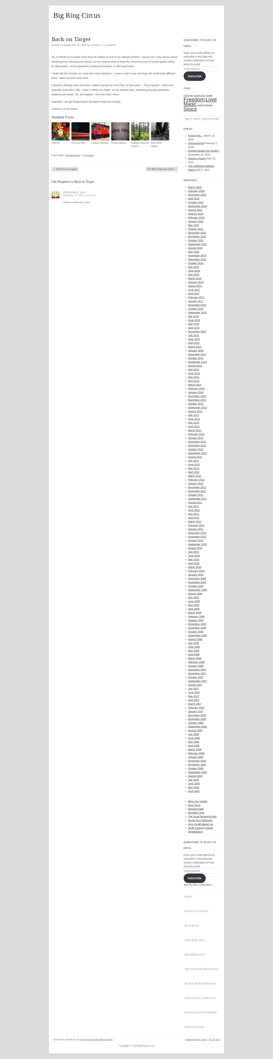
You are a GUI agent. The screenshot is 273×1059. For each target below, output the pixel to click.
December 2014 (197, 354)
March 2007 (195, 703)
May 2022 (193, 225)
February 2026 (196, 191)
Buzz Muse (194, 805)
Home (188, 896)
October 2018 (196, 263)
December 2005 (197, 760)
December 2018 (197, 259)
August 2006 (195, 730)
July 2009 (193, 597)
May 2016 (193, 324)
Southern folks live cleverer (140, 144)
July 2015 (193, 335)
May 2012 (193, 468)
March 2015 (195, 346)
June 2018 (194, 270)
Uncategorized (72, 155)
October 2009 (196, 586)
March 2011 (195, 521)
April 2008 (194, 654)
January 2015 (196, 350)
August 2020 (195, 248)
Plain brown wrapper (65, 169)
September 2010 (197, 544)
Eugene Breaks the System (203, 150)
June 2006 (194, 738)
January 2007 (196, 711)
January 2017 (196, 301)
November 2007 (197, 673)
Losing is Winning (99, 143)
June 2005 (194, 783)
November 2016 (197, 305)
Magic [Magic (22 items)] (190, 104)
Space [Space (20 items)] (190, 109)
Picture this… (195, 135)
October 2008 (196, 631)
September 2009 (197, 589)
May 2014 (193, 377)
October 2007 (196, 677)
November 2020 (197, 236)
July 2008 (193, 643)
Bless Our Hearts (198, 801)
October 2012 (196, 449)
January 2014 (196, 392)
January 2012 (196, 483)
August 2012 (195, 457)
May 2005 (193, 787)
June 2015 (194, 339)
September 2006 (197, 726)
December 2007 (197, 669)
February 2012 (196, 479)
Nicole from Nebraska (200, 820)
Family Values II (118, 143)
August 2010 (195, 548)
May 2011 (193, 513)
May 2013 (193, 422)
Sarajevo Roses (197, 158)
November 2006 (197, 719)
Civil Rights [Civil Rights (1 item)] (188, 95)
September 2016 (197, 312)
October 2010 (196, 540)
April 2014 (194, 381)
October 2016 (196, 308)
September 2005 (197, 772)
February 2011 (196, 525)
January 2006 (196, 757)
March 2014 (195, 384)
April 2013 (194, 426)
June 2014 (194, 373)
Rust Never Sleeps (156, 144)
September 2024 (197, 206)
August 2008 (195, 639)
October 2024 (196, 202)
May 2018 (193, 274)
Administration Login (196, 1039)
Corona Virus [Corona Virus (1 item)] (199, 95)
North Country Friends (200, 828)
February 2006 (196, 753)
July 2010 (193, 551)
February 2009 (196, 616)
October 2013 (196, 403)
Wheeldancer (195, 831)
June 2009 (194, 601)
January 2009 (196, 620)
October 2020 (196, 240)
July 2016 (193, 316)
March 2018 (195, 278)
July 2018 (193, 267)
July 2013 (193, 415)
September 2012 (197, 453)
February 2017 (196, 297)
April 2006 (194, 745)
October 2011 (196, 495)
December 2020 (197, 232)
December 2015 (197, 331)
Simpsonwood (196, 143)
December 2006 (197, 715)
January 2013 (196, 438)
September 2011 (197, 498)
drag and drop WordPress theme (96, 1039)
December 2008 (197, 624)
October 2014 (196, 358)
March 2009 (195, 612)
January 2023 (196, 221)
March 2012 (195, 476)
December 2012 (197, 441)
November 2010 (197, 536)
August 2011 (195, 502)
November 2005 (197, 764)
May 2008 (193, 650)
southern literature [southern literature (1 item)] (205, 105)
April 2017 (194, 293)
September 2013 (197, 407)
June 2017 (194, 289)
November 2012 (197, 445)
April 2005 (194, 791)
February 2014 (196, 388)
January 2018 (196, 282)
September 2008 (197, 635)
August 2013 (195, 411)
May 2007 (193, 696)
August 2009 (195, 593)
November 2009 (197, 582)
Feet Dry (56, 143)
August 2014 (195, 365)
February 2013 (196, 434)
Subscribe (194, 76)
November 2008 (197, 627)
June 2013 (194, 419)
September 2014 (197, 362)
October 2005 (196, 768)
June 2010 (194, 555)
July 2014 (193, 369)
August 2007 (195, 684)
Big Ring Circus (76, 15)
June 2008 (194, 646)
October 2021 (196, 229)
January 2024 (196, 213)
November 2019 (197, 255)
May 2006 (193, 741)
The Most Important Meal (162, 169)
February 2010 (196, 570)
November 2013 (197, 400)
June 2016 (194, 320)
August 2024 (195, 210)
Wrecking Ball (196, 809)
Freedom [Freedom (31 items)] (194, 99)
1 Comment (109, 45)
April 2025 (194, 198)
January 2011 (196, 529)
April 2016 (194, 327)
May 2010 (193, 559)
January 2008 (196, 665)
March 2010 (195, 567)
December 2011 (197, 487)
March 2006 (195, 749)
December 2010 (197, 532)
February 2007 (196, 707)
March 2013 (195, 430)
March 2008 (195, 658)
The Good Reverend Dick (202, 816)
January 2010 (196, 574)
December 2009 (197, 578)
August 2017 (195, 286)
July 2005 (193, 779)
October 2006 (196, 722)
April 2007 (194, 700)
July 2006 (193, 734)
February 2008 (196, 662)
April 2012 (194, 472)
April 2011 (194, 517)
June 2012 (194, 464)
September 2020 (197, 244)
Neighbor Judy (196, 812)
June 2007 (194, 692)
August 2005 (195, 776)
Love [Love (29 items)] (211, 99)
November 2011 (197, 491)
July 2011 (193, 506)
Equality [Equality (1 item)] (209, 95)
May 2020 (193, 251)
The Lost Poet (78, 143)
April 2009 (194, 608)
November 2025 (197, 194)
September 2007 (197, 681)
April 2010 (194, 563)
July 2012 (193, 460)
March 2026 (195, 187)
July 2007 (193, 688)
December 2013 (197, 396)
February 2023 (196, 217)
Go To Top (214, 1039)
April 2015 (194, 343)
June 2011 (194, 510)
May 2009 (193, 605)
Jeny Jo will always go (200, 824)
